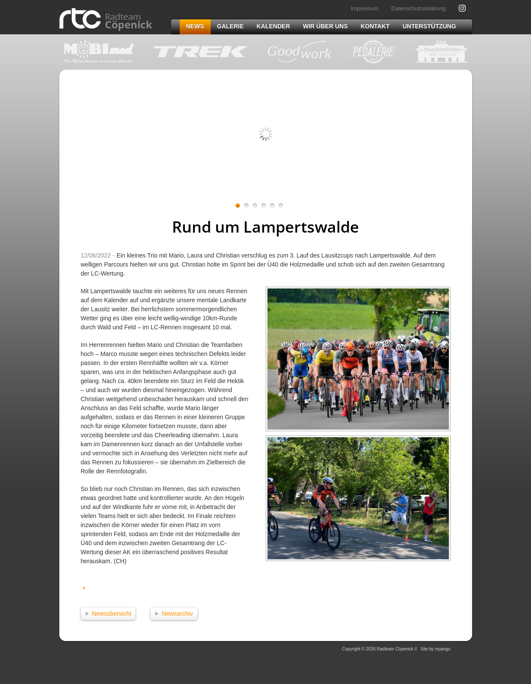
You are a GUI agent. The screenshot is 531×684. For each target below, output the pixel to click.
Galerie (230, 26)
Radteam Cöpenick (105, 19)
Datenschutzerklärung (418, 8)
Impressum (364, 8)
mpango (442, 649)
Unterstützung (429, 26)
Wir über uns (325, 26)
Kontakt (375, 26)
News (195, 26)
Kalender (273, 26)
